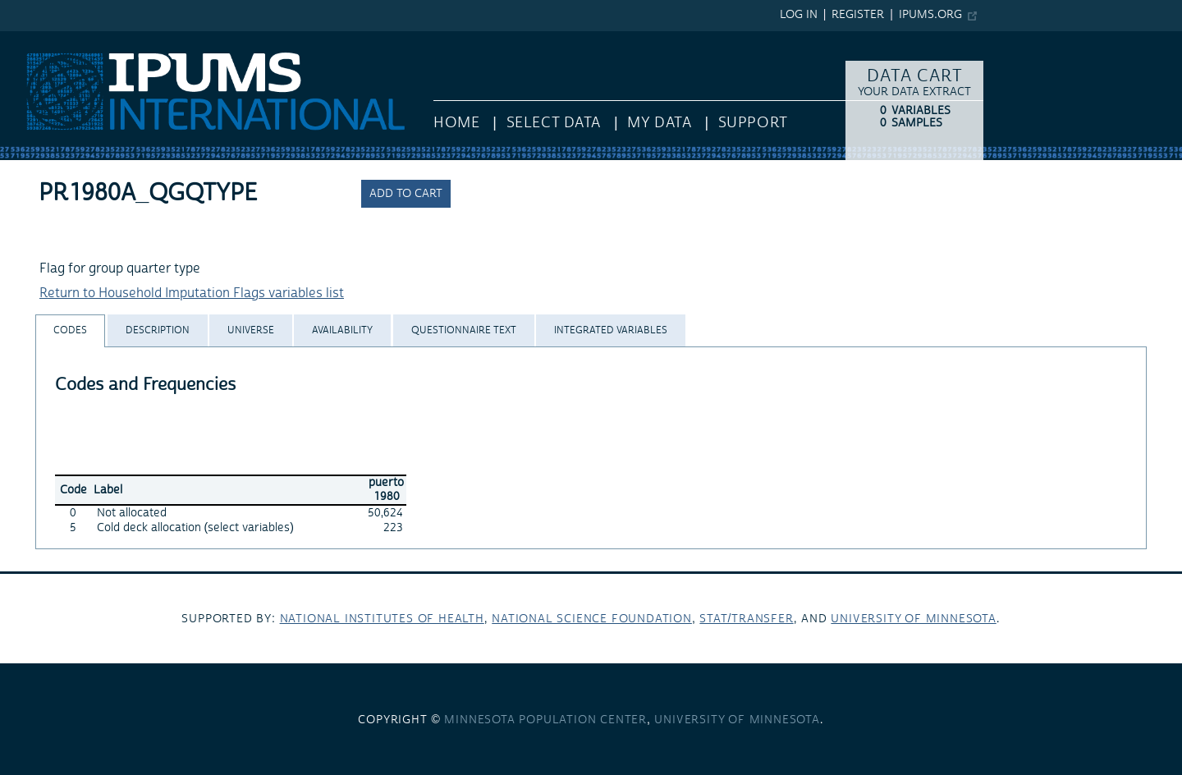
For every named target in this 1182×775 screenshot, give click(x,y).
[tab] (70, 330)
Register (858, 14)
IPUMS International (59, 39)
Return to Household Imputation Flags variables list (191, 293)
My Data (659, 122)
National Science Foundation (592, 619)
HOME (456, 122)
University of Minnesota (913, 619)
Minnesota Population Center (545, 720)
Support (753, 122)
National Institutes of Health (382, 619)
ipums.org (930, 14)
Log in (799, 14)
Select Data (553, 122)
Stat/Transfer (746, 619)
